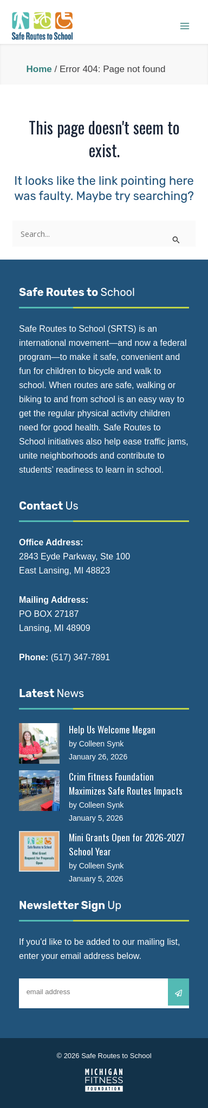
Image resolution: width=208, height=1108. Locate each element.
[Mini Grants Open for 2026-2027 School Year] (39, 851)
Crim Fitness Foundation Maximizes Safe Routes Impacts (126, 783)
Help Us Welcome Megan (112, 729)
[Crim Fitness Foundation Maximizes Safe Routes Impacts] (39, 790)
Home (38, 69)
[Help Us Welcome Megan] (39, 743)
